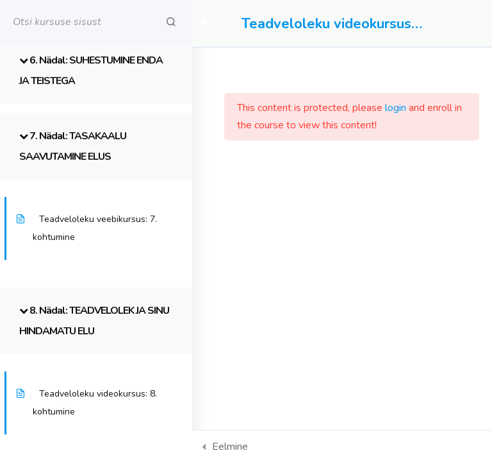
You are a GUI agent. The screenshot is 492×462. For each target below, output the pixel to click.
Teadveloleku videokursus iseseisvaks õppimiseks (326, 24)
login (395, 108)
